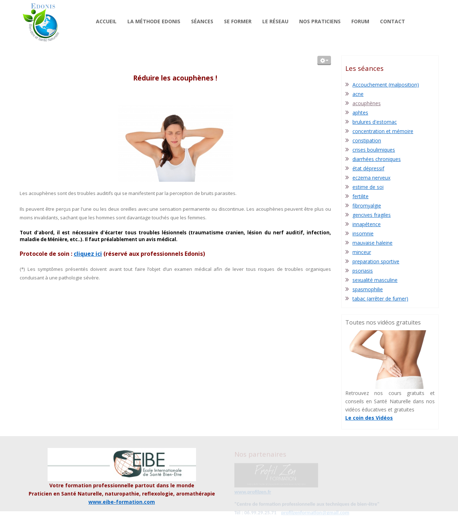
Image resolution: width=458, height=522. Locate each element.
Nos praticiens (320, 21)
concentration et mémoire (382, 131)
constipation (366, 140)
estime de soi (368, 187)
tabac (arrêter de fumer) (380, 298)
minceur (361, 252)
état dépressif (368, 168)
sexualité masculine (375, 280)
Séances (202, 21)
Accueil (106, 21)
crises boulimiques (373, 149)
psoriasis (362, 270)
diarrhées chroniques (376, 159)
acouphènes (366, 103)
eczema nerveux (371, 177)
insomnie (363, 233)
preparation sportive (375, 261)
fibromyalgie (366, 205)
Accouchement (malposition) (385, 84)
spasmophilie (367, 289)
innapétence (366, 224)
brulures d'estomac (374, 121)
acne (358, 94)
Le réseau (275, 21)
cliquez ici (88, 254)
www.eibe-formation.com (121, 501)
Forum (360, 21)
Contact (392, 21)
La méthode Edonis (153, 21)
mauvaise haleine (372, 242)
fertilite (360, 196)
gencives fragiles (371, 214)
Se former (238, 21)
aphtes (360, 112)
